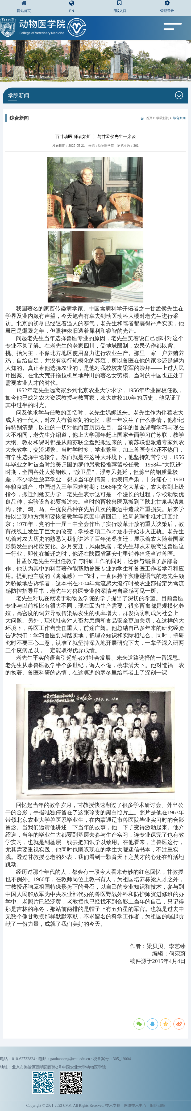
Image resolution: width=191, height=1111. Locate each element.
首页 (149, 118)
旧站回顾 (157, 1106)
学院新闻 (162, 118)
